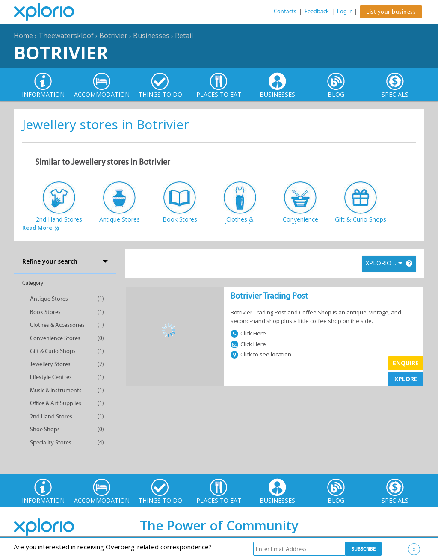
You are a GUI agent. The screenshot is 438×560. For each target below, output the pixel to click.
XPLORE (405, 379)
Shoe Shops (45, 429)
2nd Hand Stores (51, 416)
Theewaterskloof (66, 35)
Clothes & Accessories (57, 325)
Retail (184, 35)
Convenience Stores (55, 338)
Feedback (317, 11)
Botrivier (113, 35)
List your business (391, 11)
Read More (37, 227)
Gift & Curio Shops (53, 351)
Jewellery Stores (50, 364)
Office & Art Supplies (55, 403)
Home (23, 35)
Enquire (406, 363)
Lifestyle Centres (51, 377)
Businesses (151, 35)
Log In (345, 11)
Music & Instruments (56, 390)
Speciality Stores (50, 442)
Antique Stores (49, 298)
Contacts (285, 11)
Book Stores (45, 312)
